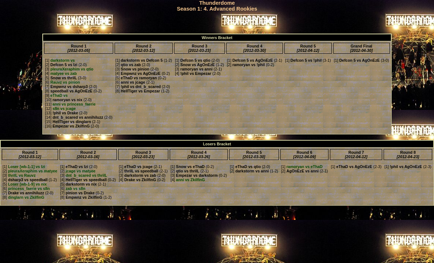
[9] (56, 95)
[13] (61, 113)
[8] (68, 91)
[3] (69, 69)
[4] (61, 73)
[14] (74, 117)
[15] (68, 121)
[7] (66, 86)
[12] (60, 108)
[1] (60, 60)
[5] (61, 78)
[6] (62, 82)
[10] (63, 100)
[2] (61, 64)
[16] (67, 126)
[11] (70, 104)
